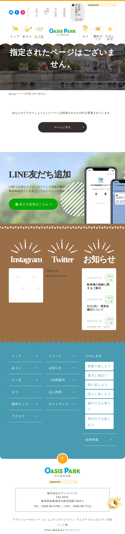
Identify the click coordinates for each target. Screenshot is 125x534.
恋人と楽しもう (99, 394)
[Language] (101, 5)
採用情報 (64, 12)
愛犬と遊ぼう (97, 375)
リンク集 (62, 524)
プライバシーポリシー (26, 519)
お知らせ (37, 12)
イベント (28, 12)
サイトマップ (58, 404)
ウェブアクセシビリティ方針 (94, 519)
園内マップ (20, 404)
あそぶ (16, 368)
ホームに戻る (62, 127)
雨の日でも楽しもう (99, 421)
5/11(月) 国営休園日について (98, 308)
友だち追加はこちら (32, 204)
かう (15, 392)
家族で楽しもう (99, 366)
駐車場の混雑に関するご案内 (98, 286)
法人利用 (56, 12)
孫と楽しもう (97, 384)
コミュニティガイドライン (58, 519)
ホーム (12, 93)
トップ (16, 356)
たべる (16, 380)
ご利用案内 (46, 11)
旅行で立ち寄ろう (99, 406)
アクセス (18, 416)
